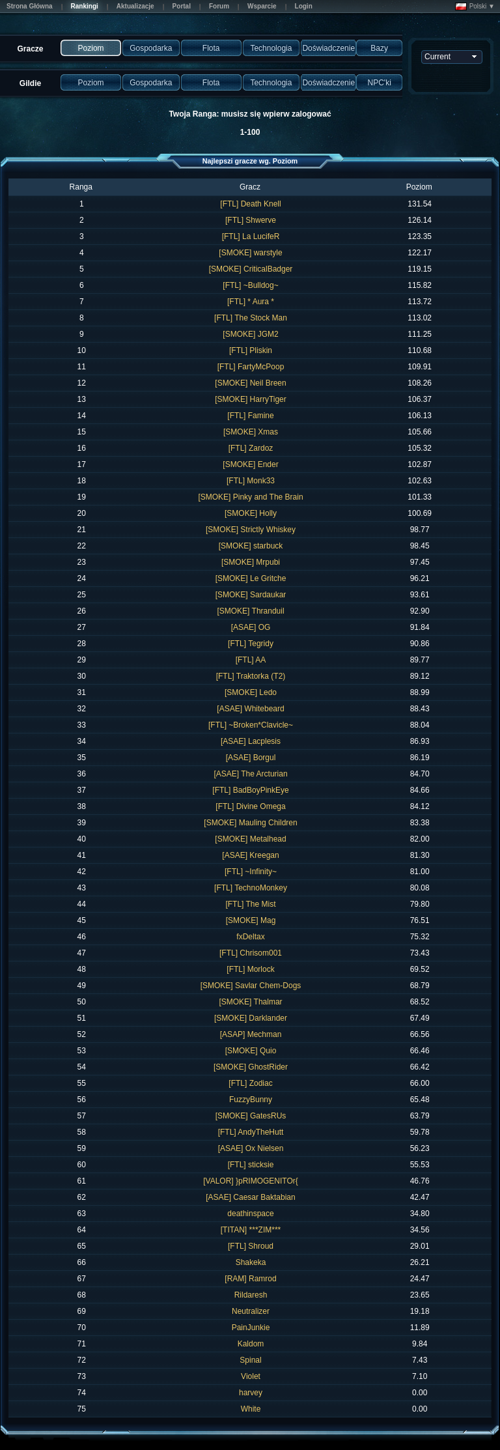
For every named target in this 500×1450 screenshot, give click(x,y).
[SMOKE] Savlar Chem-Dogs (251, 985)
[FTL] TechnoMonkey (250, 887)
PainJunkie (251, 1327)
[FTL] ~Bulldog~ (250, 285)
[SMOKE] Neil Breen (250, 383)
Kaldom (251, 1343)
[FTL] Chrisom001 (250, 953)
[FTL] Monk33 (251, 480)
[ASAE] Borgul (251, 757)
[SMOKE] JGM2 (250, 334)
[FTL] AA (251, 659)
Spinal (250, 1360)
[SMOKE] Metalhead (250, 839)
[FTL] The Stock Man (250, 317)
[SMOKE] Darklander (250, 1018)
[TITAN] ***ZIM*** (251, 1229)
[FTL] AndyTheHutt (251, 1132)
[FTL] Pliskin (250, 350)
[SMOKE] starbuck (251, 545)
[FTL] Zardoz (251, 448)
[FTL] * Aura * (250, 301)
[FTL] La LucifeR (251, 236)
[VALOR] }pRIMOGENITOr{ (250, 1181)
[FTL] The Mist (250, 904)
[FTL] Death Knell (250, 203)
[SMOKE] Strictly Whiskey (251, 529)
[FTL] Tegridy (250, 643)
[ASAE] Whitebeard (250, 708)
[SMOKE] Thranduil (250, 611)
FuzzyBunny (250, 1099)
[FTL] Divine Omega (250, 806)
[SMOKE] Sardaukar (250, 594)
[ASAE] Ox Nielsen (251, 1148)
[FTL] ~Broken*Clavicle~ (250, 725)
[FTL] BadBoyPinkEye (250, 790)
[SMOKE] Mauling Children (250, 822)
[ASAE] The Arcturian (250, 773)
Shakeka (251, 1262)
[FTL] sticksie (251, 1164)
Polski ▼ (475, 6)
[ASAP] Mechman (251, 1034)
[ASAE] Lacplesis (251, 741)
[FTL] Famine (250, 415)
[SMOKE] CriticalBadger (251, 269)
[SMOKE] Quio (251, 1050)
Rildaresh (251, 1295)
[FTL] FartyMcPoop (251, 366)
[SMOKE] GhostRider (251, 1067)
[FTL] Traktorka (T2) (251, 676)
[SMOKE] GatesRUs (250, 1115)
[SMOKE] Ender (250, 464)
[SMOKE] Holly (251, 513)
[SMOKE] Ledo (251, 692)
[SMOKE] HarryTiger (250, 399)
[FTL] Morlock (250, 969)
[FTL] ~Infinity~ (251, 871)
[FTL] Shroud (250, 1246)
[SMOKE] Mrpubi (250, 562)
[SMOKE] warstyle (250, 252)
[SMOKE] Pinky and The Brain (250, 497)
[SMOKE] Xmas (250, 431)
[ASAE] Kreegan (250, 855)
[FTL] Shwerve (250, 220)
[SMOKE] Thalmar (250, 1001)
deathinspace (250, 1213)
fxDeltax (250, 936)
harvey (250, 1392)
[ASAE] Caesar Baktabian (250, 1197)
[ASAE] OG (251, 627)
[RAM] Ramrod (250, 1278)
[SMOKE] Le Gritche (250, 578)
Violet (250, 1376)
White (251, 1409)
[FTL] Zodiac (250, 1083)
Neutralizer (251, 1311)
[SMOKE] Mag (251, 920)
